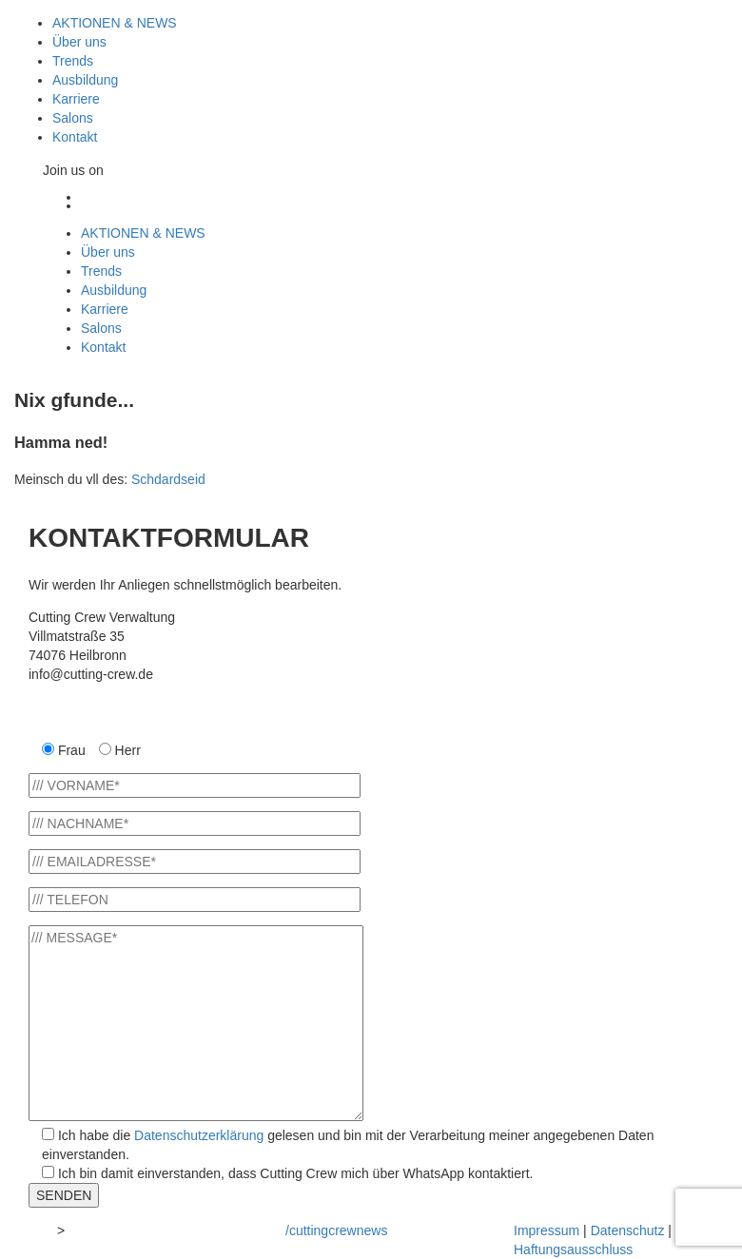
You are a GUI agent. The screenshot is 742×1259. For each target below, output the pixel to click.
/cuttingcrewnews (336, 1230)
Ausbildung (85, 79)
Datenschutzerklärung (199, 1135)
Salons (72, 118)
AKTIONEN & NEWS (114, 22)
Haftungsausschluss (573, 1249)
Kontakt (74, 137)
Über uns (79, 41)
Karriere (76, 99)
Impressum (546, 1230)
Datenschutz (628, 1230)
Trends (72, 60)
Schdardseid (168, 479)
